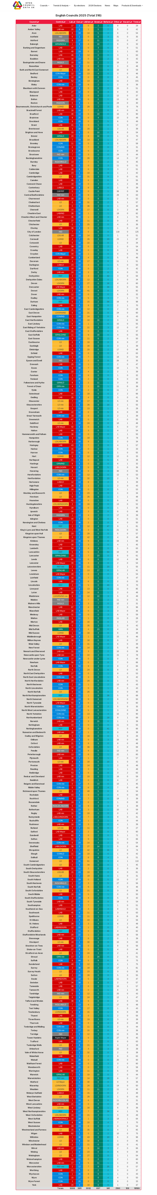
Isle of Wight (34, 515)
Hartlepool (34, 460)
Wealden (34, 1089)
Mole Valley (34, 644)
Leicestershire (34, 566)
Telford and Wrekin (34, 1001)
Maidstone (34, 596)
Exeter (34, 371)
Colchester (34, 235)
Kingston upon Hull (34, 533)
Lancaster (34, 555)
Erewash (34, 364)
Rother (34, 806)
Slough (34, 853)
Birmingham (34, 81)
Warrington (34, 1071)
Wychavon (34, 1174)
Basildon (34, 59)
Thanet (34, 1015)
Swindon (34, 982)
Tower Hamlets (34, 1038)
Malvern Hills (34, 603)
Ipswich (34, 511)
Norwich (34, 721)
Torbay (34, 1030)
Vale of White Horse (34, 1052)
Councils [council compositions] (45, 5)
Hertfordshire (34, 478)
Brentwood (34, 128)
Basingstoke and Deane (34, 62)
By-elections (79, 5)
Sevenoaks (34, 842)
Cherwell (34, 209)
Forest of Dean (34, 386)
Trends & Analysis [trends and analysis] (62, 5)
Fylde (34, 390)
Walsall (34, 1060)
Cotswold (34, 243)
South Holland (34, 879)
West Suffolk (34, 1118)
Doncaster (34, 287)
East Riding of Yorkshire (34, 327)
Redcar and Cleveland (34, 776)
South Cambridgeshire (34, 865)
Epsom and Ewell (34, 360)
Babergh (34, 44)
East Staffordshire (34, 331)
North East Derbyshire (34, 673)
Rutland (34, 828)
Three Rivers (34, 1019)
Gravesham (34, 412)
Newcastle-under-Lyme (34, 658)
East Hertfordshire (34, 320)
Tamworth (34, 990)
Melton (34, 618)
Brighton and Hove (34, 132)
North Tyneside (34, 703)
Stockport (34, 942)
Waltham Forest (34, 1063)
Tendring (34, 1004)
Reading (34, 769)
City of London (34, 232)
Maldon (34, 600)
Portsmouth (34, 761)
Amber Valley (34, 29)
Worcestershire (34, 1166)
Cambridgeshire (34, 176)
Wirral (34, 1148)
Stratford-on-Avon (34, 953)
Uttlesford (34, 1049)
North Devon (34, 669)
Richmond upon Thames (34, 791)
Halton (34, 430)
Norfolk (34, 666)
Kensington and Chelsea (34, 522)
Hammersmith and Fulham (34, 434)
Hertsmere (34, 482)
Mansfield (34, 611)
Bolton (34, 99)
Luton (34, 592)
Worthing (34, 1170)
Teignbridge (34, 997)
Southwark (34, 912)
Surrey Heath (34, 971)
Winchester (34, 1141)
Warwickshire (34, 1078)
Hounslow (34, 500)
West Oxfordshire (34, 1115)
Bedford (34, 73)
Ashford (34, 40)
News (107, 5)
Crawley (34, 250)
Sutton (34, 975)
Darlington (34, 265)
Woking (34, 1152)
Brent (34, 125)
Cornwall (34, 239)
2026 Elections (94, 5)
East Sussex (34, 338)
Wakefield (34, 1056)
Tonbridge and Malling (34, 1026)
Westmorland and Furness (34, 1130)
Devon (34, 283)
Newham (34, 662)
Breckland (34, 121)
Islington (34, 519)
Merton (34, 622)
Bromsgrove (34, 147)
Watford (34, 1082)
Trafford (34, 1041)
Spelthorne (34, 916)
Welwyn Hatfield (34, 1093)
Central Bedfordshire (34, 195)
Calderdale (34, 169)
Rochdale (34, 795)
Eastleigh (34, 346)
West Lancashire (34, 1104)
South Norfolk (34, 887)
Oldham (34, 739)
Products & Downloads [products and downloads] (132, 5)
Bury (34, 165)
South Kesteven (34, 883)
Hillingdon (34, 489)
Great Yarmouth (34, 416)
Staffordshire (34, 931)
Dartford (34, 268)
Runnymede (34, 817)
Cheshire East (34, 213)
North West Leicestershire (34, 710)
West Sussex (34, 1122)
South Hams (34, 876)
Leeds (34, 559)
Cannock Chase (34, 184)
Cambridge (34, 173)
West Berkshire (34, 1096)
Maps (115, 5)
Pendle (34, 750)
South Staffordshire (34, 898)
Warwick (34, 1074)
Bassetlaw (34, 66)
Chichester (34, 224)
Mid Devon (34, 625)
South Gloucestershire (34, 872)
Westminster (34, 1126)
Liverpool (34, 589)
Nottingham (34, 725)
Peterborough (34, 754)
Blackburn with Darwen (34, 88)
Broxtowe (34, 154)
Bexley (34, 77)
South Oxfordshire (34, 890)
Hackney (34, 427)
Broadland (34, 140)
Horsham (34, 496)
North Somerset (34, 699)
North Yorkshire (34, 714)
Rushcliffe (34, 820)
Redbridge (34, 773)
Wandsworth (34, 1067)
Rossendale (34, 802)
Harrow (34, 452)
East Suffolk (34, 335)
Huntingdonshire (34, 504)
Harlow (34, 449)
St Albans (34, 920)
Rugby (34, 813)
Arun (34, 33)
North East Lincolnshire (34, 677)
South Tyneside (34, 901)
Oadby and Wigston (34, 736)
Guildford (34, 423)
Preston (34, 765)
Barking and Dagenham (34, 47)
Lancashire (34, 552)
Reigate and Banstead (34, 784)
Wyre (34, 1177)
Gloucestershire (34, 404)
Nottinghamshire (34, 728)
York (34, 1185)
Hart (34, 456)
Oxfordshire (34, 747)
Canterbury (34, 187)
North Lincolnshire (34, 688)
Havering (34, 471)
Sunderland (34, 964)
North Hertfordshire (34, 681)
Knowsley (34, 544)
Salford (34, 831)
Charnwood (34, 198)
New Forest (34, 647)
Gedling (34, 397)
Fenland (34, 379)
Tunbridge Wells (34, 1045)
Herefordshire (34, 474)
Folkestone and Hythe (34, 382)
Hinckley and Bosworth (34, 493)
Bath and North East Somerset (34, 70)
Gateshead (34, 393)
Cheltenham (34, 206)
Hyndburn (34, 508)
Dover (34, 294)
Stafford (34, 927)
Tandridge (34, 993)
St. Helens (34, 923)
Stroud (34, 957)
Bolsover (34, 95)
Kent (34, 526)
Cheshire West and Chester (34, 217)
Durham (34, 301)
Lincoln (34, 581)
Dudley (34, 298)
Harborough (34, 441)
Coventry (34, 246)
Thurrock (34, 1023)
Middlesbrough (34, 636)
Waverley (34, 1085)
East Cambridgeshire (34, 309)
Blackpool (34, 92)
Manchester (34, 607)
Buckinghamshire (34, 158)
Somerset (34, 861)
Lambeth (34, 548)
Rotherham (34, 809)
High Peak (34, 485)
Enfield (34, 353)
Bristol (34, 136)
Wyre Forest (34, 1181)
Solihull (34, 857)
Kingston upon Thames (34, 537)
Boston (34, 103)
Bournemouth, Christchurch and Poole (34, 106)
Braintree (34, 117)
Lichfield (34, 577)
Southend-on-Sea (34, 909)
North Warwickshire (34, 706)
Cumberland (34, 257)
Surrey (34, 968)
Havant (34, 467)
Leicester (34, 563)
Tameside (34, 986)
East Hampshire (34, 316)
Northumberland (34, 717)
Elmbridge (34, 349)
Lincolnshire (34, 585)
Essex (34, 368)
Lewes (34, 570)
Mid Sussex (34, 633)
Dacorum (34, 261)
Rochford (34, 798)
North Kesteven (34, 684)
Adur (34, 25)
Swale (34, 979)
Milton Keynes (34, 640)
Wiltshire (34, 1137)
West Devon (34, 1100)
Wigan (34, 1133)
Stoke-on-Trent (34, 949)
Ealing (34, 305)
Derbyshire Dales (34, 279)
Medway (34, 614)
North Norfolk (34, 692)
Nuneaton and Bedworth (34, 732)
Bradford (34, 114)
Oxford (34, 743)
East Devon (34, 312)
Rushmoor (34, 824)
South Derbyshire (34, 868)
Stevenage (34, 938)
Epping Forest (34, 357)
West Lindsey (34, 1107)
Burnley (34, 162)
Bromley (34, 143)
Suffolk (34, 960)
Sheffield (34, 846)
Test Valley (34, 1008)
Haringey (34, 445)
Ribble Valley (34, 787)
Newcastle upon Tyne (34, 655)
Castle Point (34, 191)
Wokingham (34, 1155)
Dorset (34, 290)
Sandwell (34, 835)
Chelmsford (34, 202)
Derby (34, 272)
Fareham (34, 375)
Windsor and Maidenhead (34, 1144)
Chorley (34, 228)
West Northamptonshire (34, 1111)
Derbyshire (34, 276)
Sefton (34, 839)
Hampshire (34, 438)
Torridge (34, 1034)
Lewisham (34, 574)
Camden (34, 180)
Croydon (34, 254)
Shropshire (34, 850)
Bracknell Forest (34, 110)
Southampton (34, 905)
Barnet (34, 51)
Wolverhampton (34, 1159)
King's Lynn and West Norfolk (34, 530)
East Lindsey (34, 324)
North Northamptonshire (34, 695)
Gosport (34, 408)
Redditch (34, 780)
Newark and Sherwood (34, 651)
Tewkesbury (34, 1012)
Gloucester (34, 401)
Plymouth (34, 758)
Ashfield (34, 36)
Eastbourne (34, 342)
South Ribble (34, 894)
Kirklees (34, 541)
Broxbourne (34, 151)
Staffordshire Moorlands (34, 934)
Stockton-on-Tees (34, 945)
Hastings (34, 463)
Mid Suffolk (34, 629)
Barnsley (34, 55)
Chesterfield (34, 220)
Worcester (34, 1163)
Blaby (34, 84)
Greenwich (34, 419)
